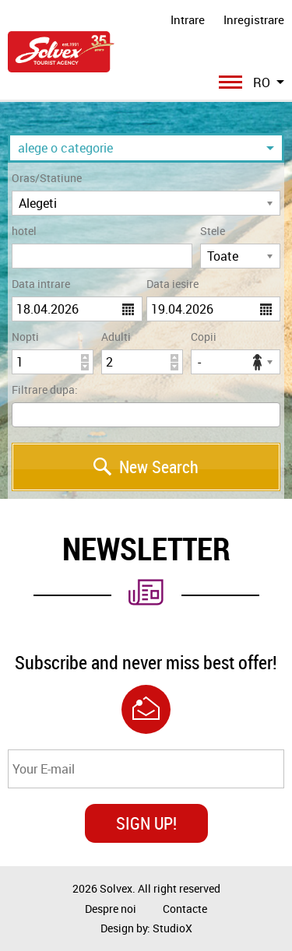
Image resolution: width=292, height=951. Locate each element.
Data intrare (41, 283)
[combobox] (146, 414)
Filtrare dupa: (45, 389)
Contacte (185, 908)
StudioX (172, 928)
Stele (212, 230)
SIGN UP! (146, 823)
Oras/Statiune (47, 177)
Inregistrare (253, 19)
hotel (24, 230)
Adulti (116, 336)
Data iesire (172, 283)
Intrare (188, 19)
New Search (146, 466)
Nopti (25, 336)
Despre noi (110, 908)
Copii (203, 336)
